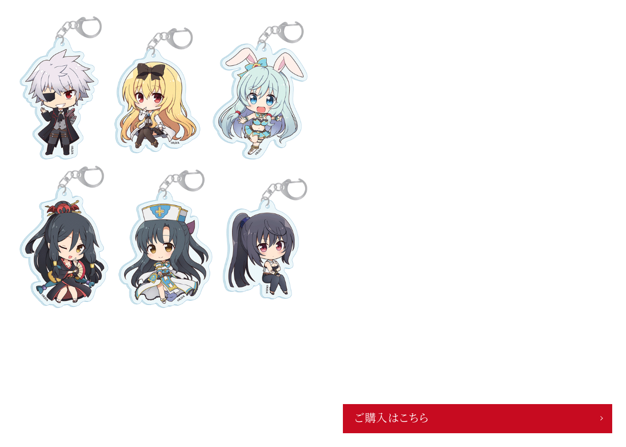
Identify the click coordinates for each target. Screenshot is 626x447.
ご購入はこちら (391, 418)
